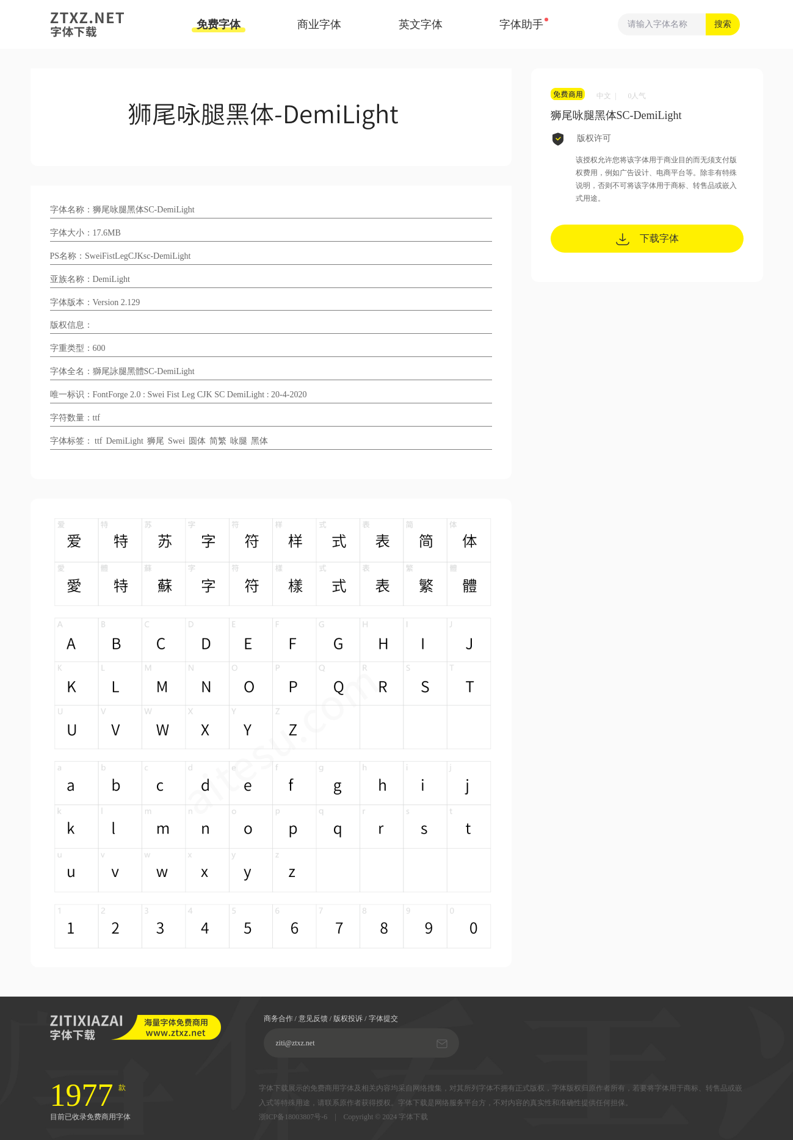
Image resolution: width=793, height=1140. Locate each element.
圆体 (197, 441)
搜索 (722, 24)
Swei (176, 441)
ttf (98, 441)
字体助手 (521, 24)
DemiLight (124, 441)
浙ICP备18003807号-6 (293, 1117)
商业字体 (319, 24)
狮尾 (155, 441)
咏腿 (238, 441)
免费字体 (219, 25)
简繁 (217, 441)
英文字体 (421, 24)
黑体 (259, 441)
